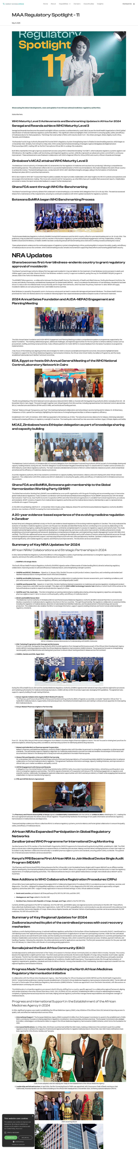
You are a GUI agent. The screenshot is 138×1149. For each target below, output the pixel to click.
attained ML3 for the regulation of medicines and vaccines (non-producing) (77, 166)
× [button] (32, 1116)
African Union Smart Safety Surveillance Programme (91, 353)
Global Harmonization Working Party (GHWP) (31, 493)
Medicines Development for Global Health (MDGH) (55, 282)
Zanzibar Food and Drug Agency (23, 528)
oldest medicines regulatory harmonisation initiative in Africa (55, 957)
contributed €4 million (41, 1021)
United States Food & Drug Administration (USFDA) (50, 769)
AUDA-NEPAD (44, 340)
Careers (77, 4)
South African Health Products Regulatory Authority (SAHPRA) (37, 566)
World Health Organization (105, 131)
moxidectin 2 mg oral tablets (67, 271)
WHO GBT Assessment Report (37, 177)
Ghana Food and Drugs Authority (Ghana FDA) (31, 192)
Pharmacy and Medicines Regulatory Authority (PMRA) (42, 749)
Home (45, 4)
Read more (19, 1128)
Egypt (99, 135)
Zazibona (15, 931)
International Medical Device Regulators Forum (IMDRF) (82, 496)
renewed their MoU (104, 600)
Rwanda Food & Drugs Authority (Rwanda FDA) (31, 142)
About (53, 4)
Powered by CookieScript (18, 1144)
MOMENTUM (106, 273)
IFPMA (39, 405)
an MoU (68, 749)
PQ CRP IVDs (24, 911)
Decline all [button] (25, 1137)
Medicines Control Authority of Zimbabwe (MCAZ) (32, 166)
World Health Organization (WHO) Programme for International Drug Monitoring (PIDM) (72, 846)
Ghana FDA (77, 507)
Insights (100, 4)
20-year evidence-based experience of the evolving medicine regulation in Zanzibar (79, 524)
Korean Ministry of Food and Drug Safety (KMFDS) (85, 759)
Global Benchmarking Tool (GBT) (78, 151)
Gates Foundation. (18, 342)
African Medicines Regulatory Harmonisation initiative (51, 353)
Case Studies (89, 4)
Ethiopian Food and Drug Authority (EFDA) (86, 463)
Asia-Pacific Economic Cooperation (44, 498)
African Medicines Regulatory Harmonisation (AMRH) (67, 648)
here (20, 114)
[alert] (18, 1130)
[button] (64, 4)
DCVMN (48, 405)
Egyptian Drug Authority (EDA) (97, 401)
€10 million (72, 1017)
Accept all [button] (10, 1137)
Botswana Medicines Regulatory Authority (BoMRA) (33, 236)
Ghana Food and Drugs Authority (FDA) (48, 759)
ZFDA (24, 534)
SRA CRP (35, 911)
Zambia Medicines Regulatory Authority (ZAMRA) (60, 688)
